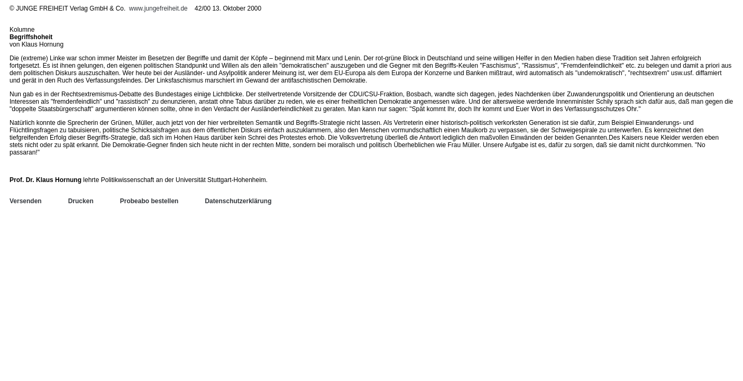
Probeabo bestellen (149, 201)
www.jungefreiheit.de (158, 8)
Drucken (81, 201)
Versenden (26, 201)
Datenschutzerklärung (238, 201)
